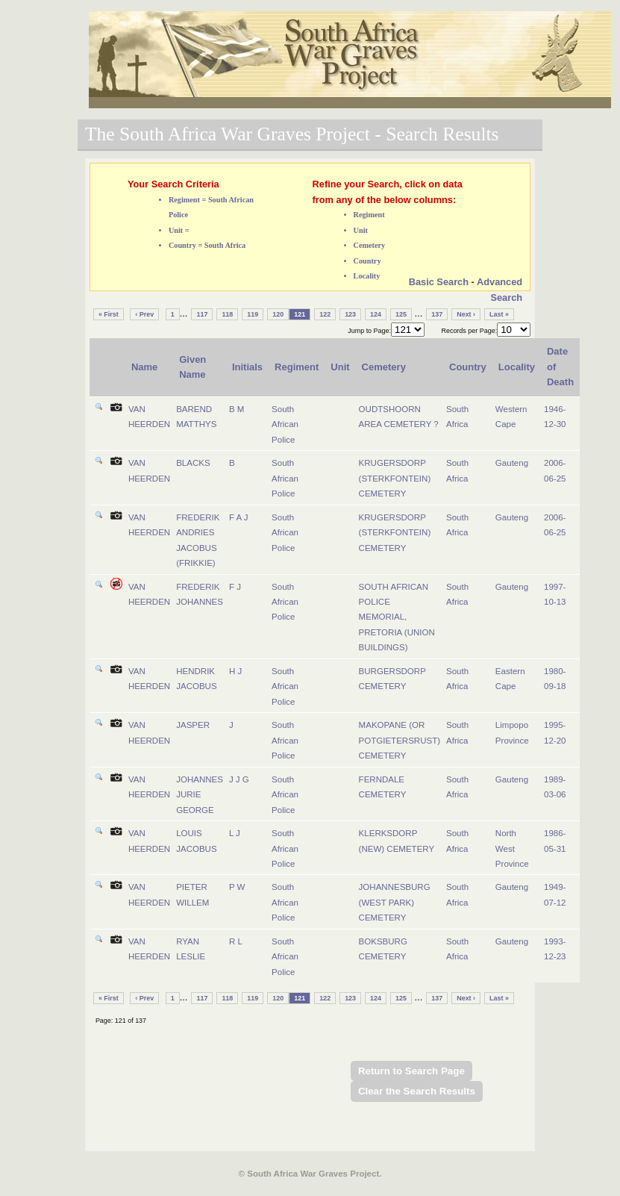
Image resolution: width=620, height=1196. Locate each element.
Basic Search (439, 281)
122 (325, 314)
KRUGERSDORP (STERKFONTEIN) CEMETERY (395, 478)
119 (252, 314)
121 (299, 314)
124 (375, 314)
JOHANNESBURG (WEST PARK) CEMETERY (394, 902)
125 (401, 314)
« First (108, 314)
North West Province (512, 848)
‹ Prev (144, 314)
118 (227, 314)
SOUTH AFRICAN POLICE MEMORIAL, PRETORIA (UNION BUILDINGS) (397, 617)
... (184, 313)
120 (278, 314)
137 (436, 314)
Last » (499, 314)
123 (350, 314)
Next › (466, 314)
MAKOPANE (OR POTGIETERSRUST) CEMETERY (399, 740)
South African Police (285, 424)
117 (201, 314)
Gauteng (511, 462)
